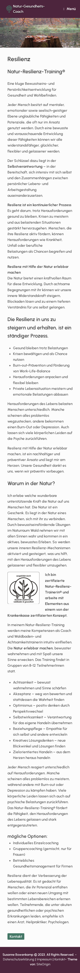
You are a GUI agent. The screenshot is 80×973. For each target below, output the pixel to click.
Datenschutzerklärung (18, 959)
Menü (69, 9)
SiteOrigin (43, 964)
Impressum (44, 959)
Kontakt (16, 936)
